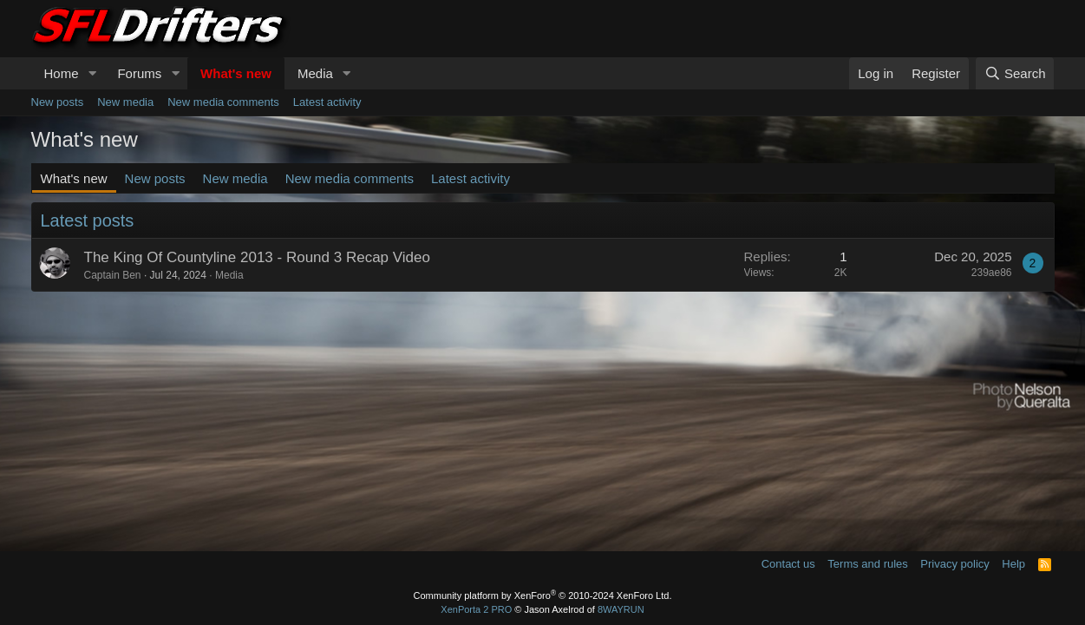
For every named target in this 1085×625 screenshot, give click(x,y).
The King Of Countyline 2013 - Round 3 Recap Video (257, 257)
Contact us (788, 563)
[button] (92, 73)
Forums (139, 73)
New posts (57, 102)
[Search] (1015, 73)
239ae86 (991, 272)
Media (315, 73)
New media (125, 102)
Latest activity (327, 102)
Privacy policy (954, 563)
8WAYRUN (621, 609)
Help (1013, 563)
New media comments (223, 102)
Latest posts (87, 220)
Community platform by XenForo (543, 595)
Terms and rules (867, 563)
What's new (235, 73)
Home (61, 73)
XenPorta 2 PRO (476, 609)
